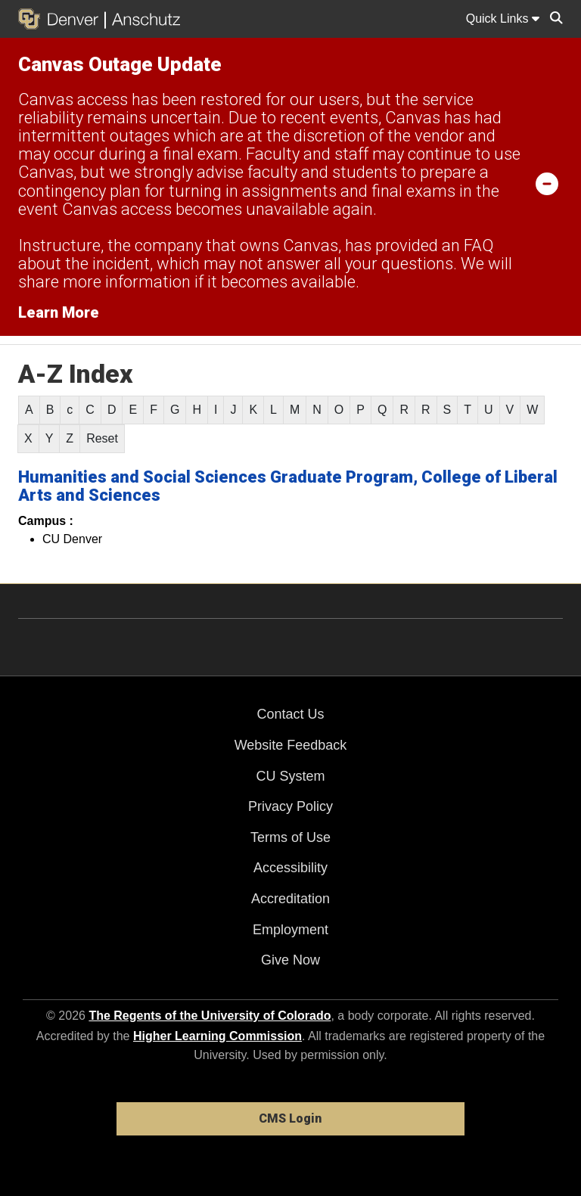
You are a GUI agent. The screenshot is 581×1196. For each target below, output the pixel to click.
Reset (102, 438)
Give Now (290, 960)
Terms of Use (290, 837)
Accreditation (290, 898)
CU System (290, 776)
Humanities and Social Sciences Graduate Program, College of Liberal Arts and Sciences (288, 486)
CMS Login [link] (290, 1118)
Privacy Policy (290, 806)
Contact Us (290, 714)
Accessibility (290, 867)
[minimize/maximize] (547, 183)
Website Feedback (291, 745)
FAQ (478, 245)
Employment (290, 929)
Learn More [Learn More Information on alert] (58, 312)
